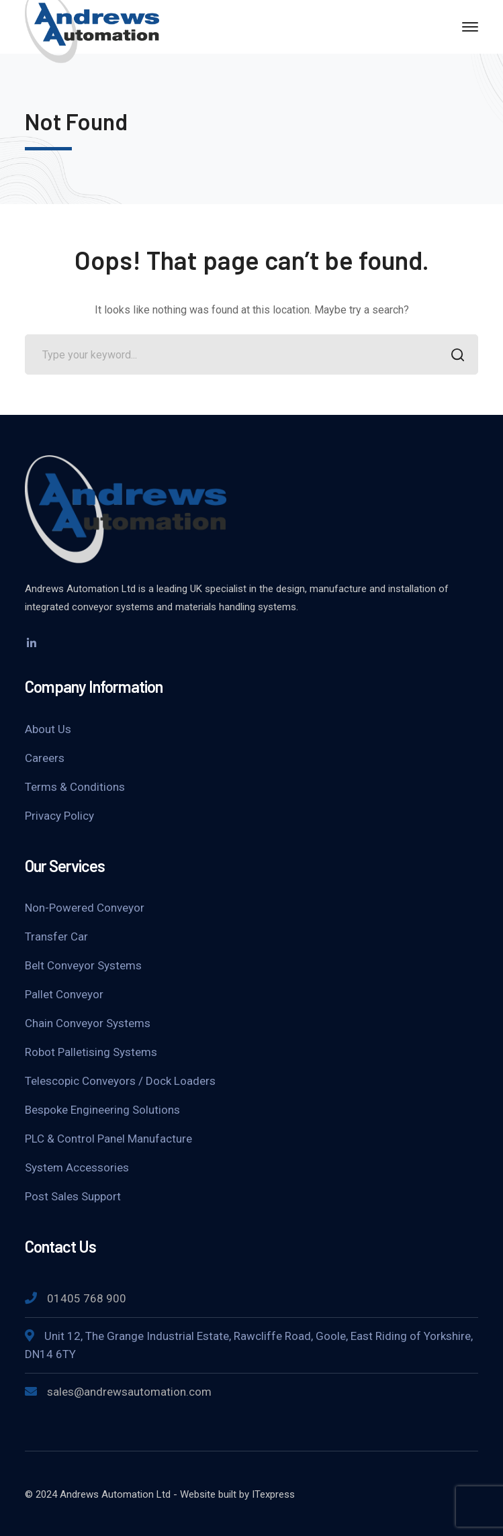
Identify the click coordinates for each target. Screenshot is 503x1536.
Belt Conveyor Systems (83, 965)
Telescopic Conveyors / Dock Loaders (120, 1081)
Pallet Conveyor (64, 994)
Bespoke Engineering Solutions (102, 1109)
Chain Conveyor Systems (87, 1023)
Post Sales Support (73, 1196)
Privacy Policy (59, 815)
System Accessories (77, 1167)
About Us (48, 729)
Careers (44, 758)
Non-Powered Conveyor (84, 907)
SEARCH (454, 356)
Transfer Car (56, 936)
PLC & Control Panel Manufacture (108, 1138)
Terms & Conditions (75, 787)
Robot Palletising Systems (91, 1052)
